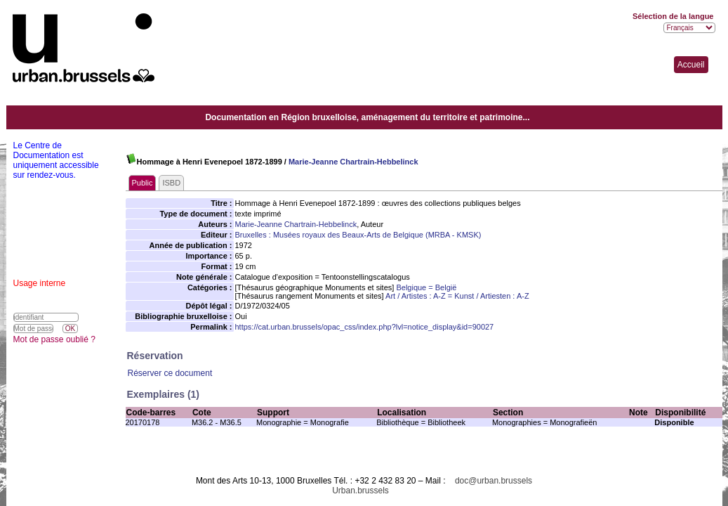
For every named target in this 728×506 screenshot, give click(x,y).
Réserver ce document (170, 373)
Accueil (691, 65)
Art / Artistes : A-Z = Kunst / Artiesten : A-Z (457, 296)
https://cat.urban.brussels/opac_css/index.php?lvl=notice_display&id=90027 (364, 327)
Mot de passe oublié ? (54, 339)
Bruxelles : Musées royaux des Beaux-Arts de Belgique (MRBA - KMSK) (358, 235)
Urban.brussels (360, 490)
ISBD (171, 183)
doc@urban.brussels (493, 481)
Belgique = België (426, 287)
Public (142, 183)
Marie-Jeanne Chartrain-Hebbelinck (353, 161)
